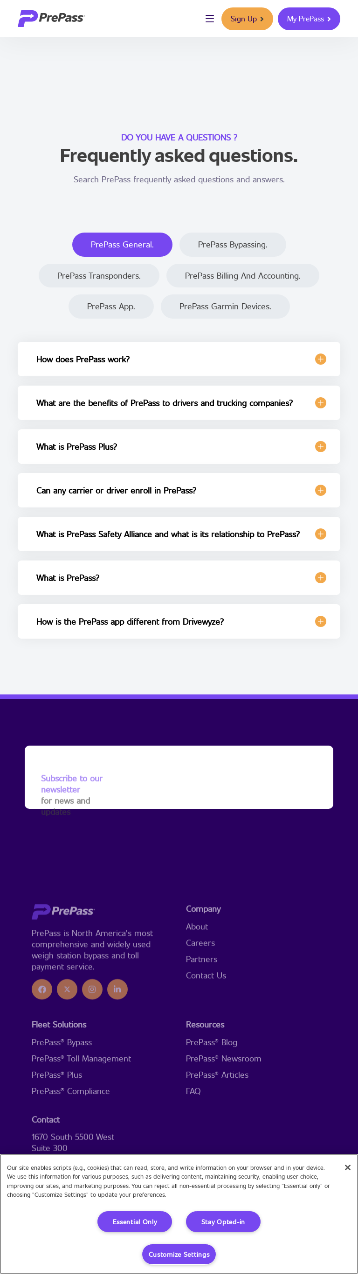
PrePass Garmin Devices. (225, 306)
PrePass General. (122, 244)
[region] (179, 1214)
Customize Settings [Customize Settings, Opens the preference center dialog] (179, 1254)
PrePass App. (111, 306)
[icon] (42, 1045)
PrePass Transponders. (99, 275)
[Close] (347, 1167)
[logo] (51, 18)
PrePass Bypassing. (233, 244)
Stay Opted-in (223, 1221)
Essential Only (135, 1221)
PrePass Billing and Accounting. (243, 275)
